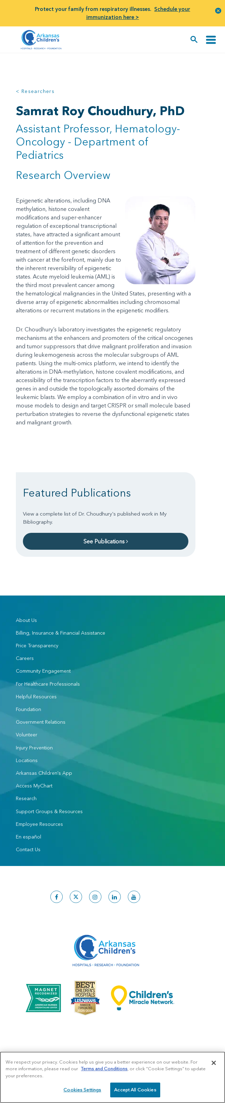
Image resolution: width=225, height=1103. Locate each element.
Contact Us (28, 849)
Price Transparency (37, 645)
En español (28, 837)
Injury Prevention (34, 747)
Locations (27, 760)
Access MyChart (34, 786)
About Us (26, 620)
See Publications (105, 541)
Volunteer (26, 734)
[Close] (213, 1063)
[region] (112, 1077)
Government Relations (40, 722)
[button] (218, 10)
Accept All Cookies (135, 1089)
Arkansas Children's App (44, 773)
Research (26, 798)
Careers (25, 658)
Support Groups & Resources (49, 811)
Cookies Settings (82, 1089)
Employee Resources (39, 824)
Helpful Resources (36, 696)
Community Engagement (43, 671)
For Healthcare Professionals (48, 684)
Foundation (28, 709)
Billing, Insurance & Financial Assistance (60, 633)
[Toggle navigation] (211, 39)
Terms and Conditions (104, 1068)
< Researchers (35, 91)
